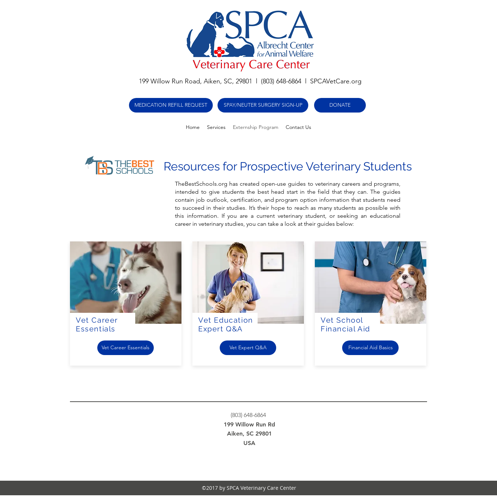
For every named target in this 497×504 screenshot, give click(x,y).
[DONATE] (340, 105)
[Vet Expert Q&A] (248, 347)
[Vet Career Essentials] (125, 347)
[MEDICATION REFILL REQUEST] (171, 105)
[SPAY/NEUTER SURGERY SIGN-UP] (263, 105)
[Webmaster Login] (395, 433)
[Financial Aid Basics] (370, 347)
